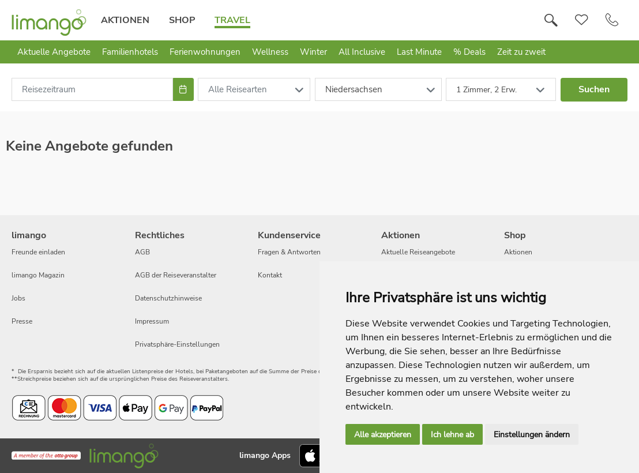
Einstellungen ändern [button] (532, 434)
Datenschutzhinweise (168, 298)
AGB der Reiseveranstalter (175, 275)
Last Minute (419, 52)
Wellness (270, 52)
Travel (232, 20)
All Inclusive (362, 52)
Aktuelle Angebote (54, 52)
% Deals (469, 52)
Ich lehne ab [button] (452, 434)
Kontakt (270, 275)
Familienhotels (130, 52)
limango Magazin (38, 275)
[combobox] (92, 89)
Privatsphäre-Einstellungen (177, 344)
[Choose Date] (183, 89)
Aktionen (125, 20)
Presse (22, 321)
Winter (313, 52)
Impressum (152, 321)
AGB (142, 252)
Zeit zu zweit (521, 52)
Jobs (18, 298)
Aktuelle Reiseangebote (418, 252)
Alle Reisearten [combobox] (237, 89)
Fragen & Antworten (289, 252)
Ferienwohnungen (205, 52)
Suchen (594, 89)
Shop (182, 20)
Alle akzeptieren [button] (382, 434)
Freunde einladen (38, 252)
